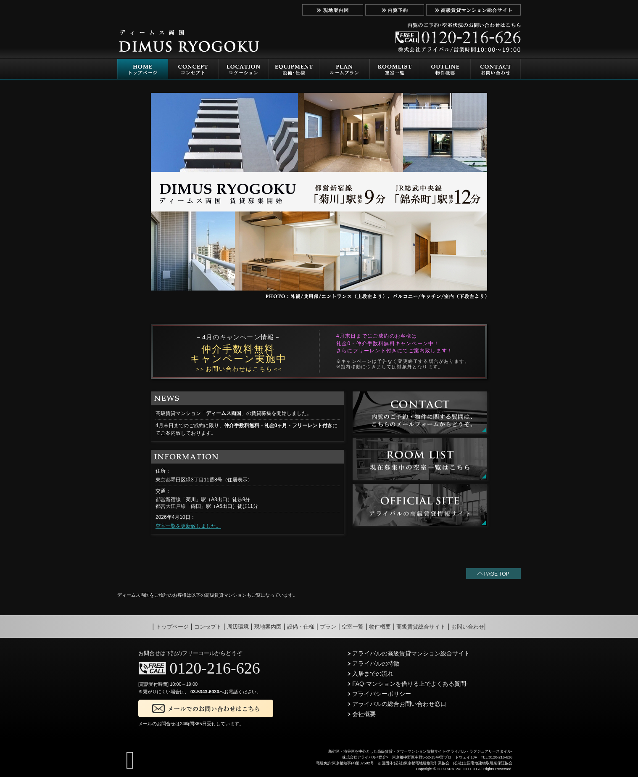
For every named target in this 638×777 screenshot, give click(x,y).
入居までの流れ (370, 673)
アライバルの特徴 (373, 663)
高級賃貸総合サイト (421, 627)
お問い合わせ (467, 627)
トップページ (172, 627)
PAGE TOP (493, 574)
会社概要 (362, 714)
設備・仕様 (300, 627)
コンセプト (207, 627)
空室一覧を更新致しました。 (188, 526)
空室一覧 (353, 627)
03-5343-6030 (204, 691)
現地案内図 (268, 627)
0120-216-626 (214, 668)
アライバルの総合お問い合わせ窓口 (397, 703)
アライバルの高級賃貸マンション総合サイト (409, 653)
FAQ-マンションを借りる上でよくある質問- (408, 683)
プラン (328, 627)
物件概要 (380, 627)
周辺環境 (238, 627)
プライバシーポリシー (379, 693)
